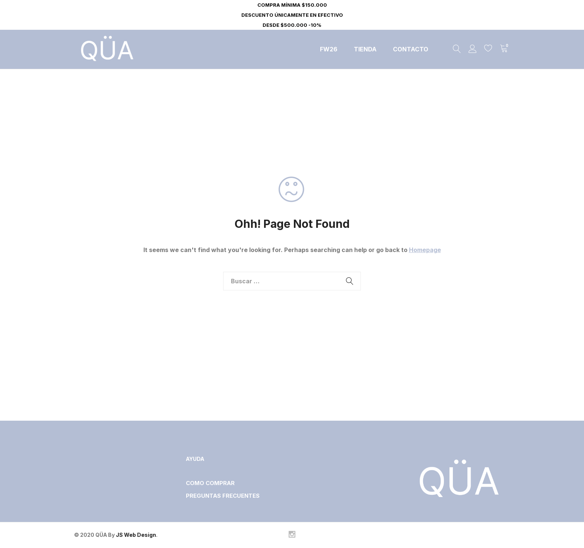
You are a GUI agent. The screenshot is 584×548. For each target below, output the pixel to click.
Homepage (425, 250)
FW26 (328, 49)
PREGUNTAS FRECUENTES (223, 495)
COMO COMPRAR (210, 483)
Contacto (410, 49)
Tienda (365, 49)
